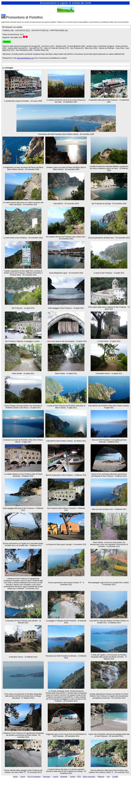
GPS (79, 777)
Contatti (115, 777)
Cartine (72, 777)
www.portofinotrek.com (25, 58)
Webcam (101, 777)
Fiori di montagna (34, 777)
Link (108, 777)
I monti (22, 777)
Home (15, 777)
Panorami (46, 777)
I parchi (55, 777)
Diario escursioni (89, 777)
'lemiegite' (64, 777)
